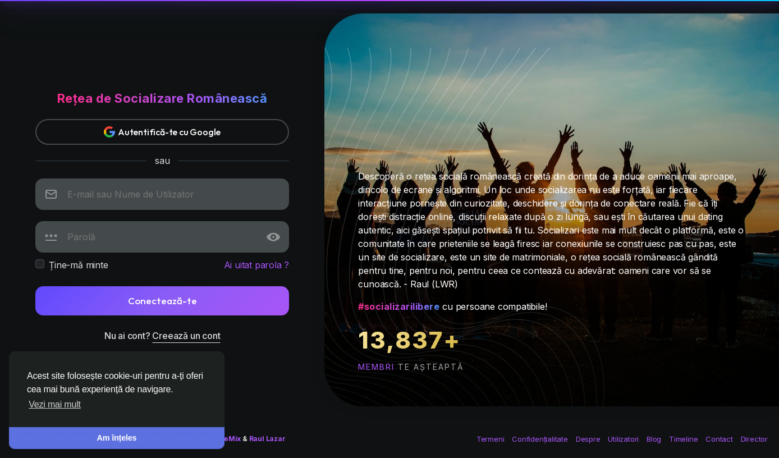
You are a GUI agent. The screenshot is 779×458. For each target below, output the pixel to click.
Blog (654, 438)
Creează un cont (186, 335)
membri (376, 367)
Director (754, 438)
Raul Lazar (267, 438)
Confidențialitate (540, 438)
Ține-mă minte (78, 265)
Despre (588, 438)
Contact (720, 438)
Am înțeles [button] (117, 437)
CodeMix (225, 438)
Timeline (683, 438)
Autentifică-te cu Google (162, 132)
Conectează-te (162, 300)
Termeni (490, 438)
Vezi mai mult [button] (55, 404)
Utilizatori (623, 438)
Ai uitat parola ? (257, 265)
